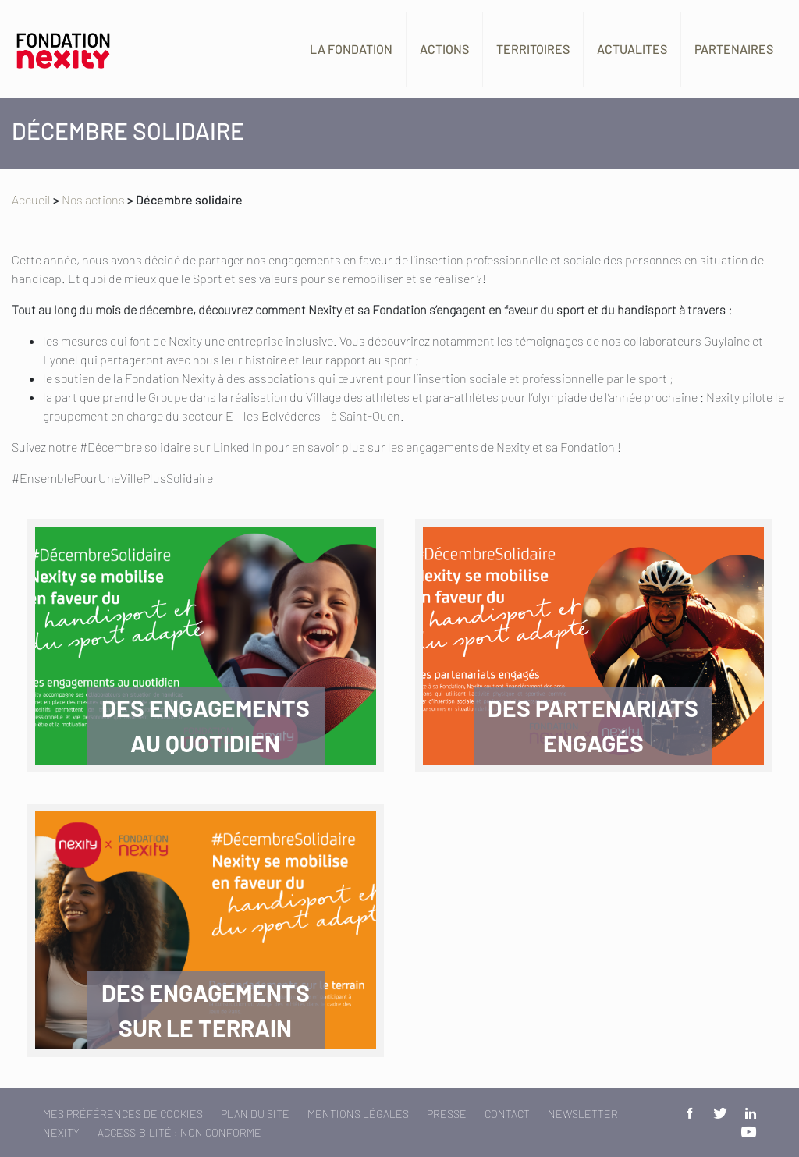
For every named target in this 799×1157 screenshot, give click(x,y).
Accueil (31, 199)
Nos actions (93, 199)
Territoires (533, 48)
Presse (447, 1113)
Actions (444, 48)
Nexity (61, 1132)
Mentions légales (358, 1113)
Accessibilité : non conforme (179, 1132)
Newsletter (583, 1113)
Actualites (632, 48)
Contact (507, 1113)
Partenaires (733, 48)
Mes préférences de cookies (123, 1113)
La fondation (351, 48)
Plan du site (255, 1113)
